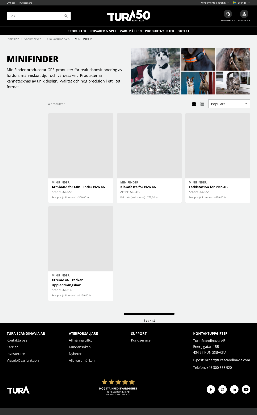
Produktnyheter (159, 31)
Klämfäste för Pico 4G (138, 187)
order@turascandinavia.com (227, 360)
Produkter (77, 31)
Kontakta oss (17, 340)
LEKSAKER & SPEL (103, 31)
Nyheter (75, 353)
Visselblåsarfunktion (23, 360)
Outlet (183, 31)
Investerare (25, 2)
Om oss (11, 2)
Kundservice (141, 340)
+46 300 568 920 (219, 367)
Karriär (12, 347)
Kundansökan (80, 347)
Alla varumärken (58, 39)
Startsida (13, 39)
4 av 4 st (149, 320)
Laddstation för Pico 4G (208, 187)
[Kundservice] (228, 16)
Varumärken (131, 31)
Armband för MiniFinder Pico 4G (78, 187)
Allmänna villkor (81, 340)
